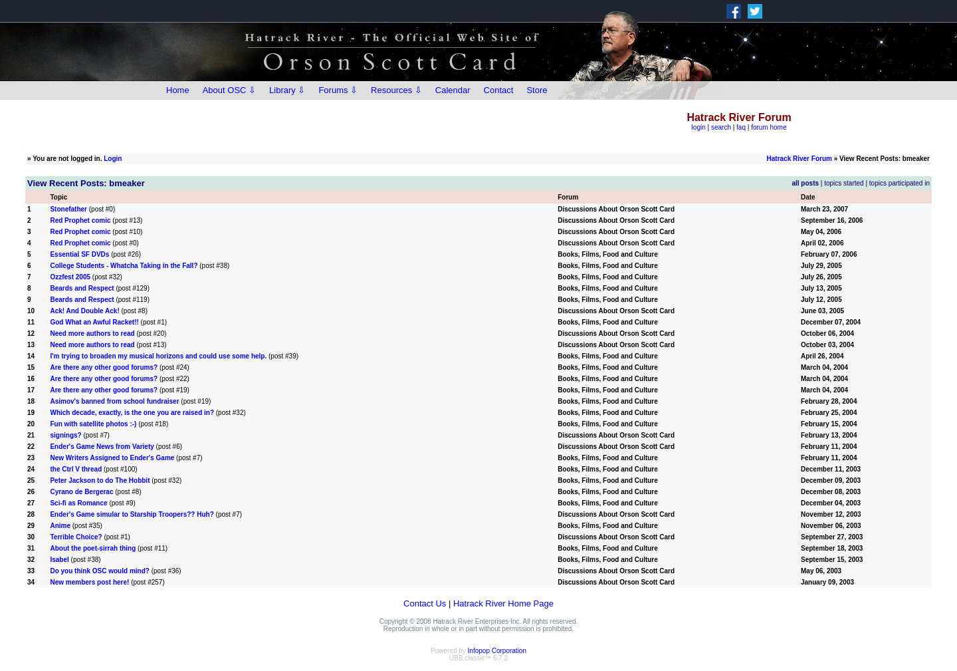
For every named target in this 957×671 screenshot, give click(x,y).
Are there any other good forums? (104, 367)
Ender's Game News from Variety (102, 446)
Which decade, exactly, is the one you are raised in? (132, 412)
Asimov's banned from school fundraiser (114, 401)
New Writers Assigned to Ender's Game (112, 458)
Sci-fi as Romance (78, 503)
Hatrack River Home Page (503, 603)
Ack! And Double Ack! (84, 311)
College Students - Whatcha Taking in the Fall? (123, 265)
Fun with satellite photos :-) (93, 424)
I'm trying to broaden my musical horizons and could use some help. (158, 356)
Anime (60, 525)
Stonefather (68, 209)
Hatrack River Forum (799, 158)
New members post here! (89, 582)
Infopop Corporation (497, 650)
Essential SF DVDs (79, 254)
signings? (65, 435)
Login (113, 158)
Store (536, 90)
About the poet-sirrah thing (93, 548)
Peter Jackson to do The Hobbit (100, 480)
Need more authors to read (92, 333)
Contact (499, 90)
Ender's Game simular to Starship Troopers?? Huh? (131, 514)
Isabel (59, 559)
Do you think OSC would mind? (99, 571)
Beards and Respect (82, 288)
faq (741, 127)
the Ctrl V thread (76, 469)
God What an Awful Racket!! (94, 322)
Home (177, 90)
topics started (843, 183)
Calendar (453, 90)
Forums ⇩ (338, 90)
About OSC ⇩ (229, 90)
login (699, 127)
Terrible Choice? (76, 537)
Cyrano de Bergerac (81, 491)
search (721, 127)
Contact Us (424, 603)
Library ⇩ (287, 90)
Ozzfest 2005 (70, 277)
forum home (768, 127)
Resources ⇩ (396, 90)
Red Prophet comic (80, 220)
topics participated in (899, 183)
